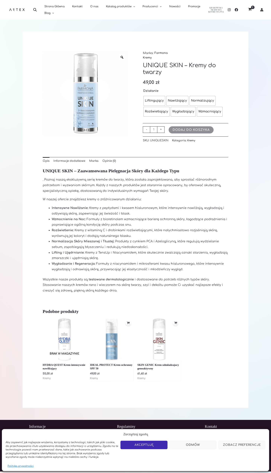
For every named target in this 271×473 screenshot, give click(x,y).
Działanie (150, 91)
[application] (125, 10)
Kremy (147, 57)
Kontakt (74, 9)
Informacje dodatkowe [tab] (71, 161)
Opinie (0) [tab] (114, 161)
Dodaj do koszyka (191, 130)
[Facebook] (236, 9)
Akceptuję (144, 445)
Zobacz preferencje (242, 445)
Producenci (141, 10)
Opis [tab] (46, 161)
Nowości (162, 9)
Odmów (193, 445)
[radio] (154, 100)
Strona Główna (53, 9)
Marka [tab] (98, 161)
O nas (88, 9)
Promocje (179, 9)
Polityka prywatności (21, 466)
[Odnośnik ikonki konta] (261, 9)
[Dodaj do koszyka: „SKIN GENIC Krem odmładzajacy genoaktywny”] (175, 324)
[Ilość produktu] (154, 129)
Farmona (162, 53)
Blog (195, 10)
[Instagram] (229, 9)
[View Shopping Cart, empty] (249, 10)
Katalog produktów (112, 10)
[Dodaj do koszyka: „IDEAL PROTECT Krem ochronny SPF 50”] (128, 324)
